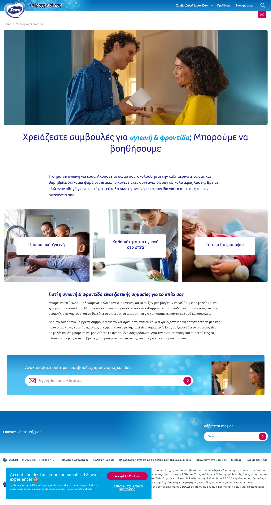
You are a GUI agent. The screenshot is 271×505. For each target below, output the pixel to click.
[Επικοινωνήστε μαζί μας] (262, 14)
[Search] (263, 5)
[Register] (262, 436)
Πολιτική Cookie (104, 460)
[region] (78, 483)
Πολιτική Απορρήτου (75, 460)
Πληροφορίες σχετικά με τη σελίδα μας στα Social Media (155, 460)
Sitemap (236, 460)
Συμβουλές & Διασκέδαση (192, 5)
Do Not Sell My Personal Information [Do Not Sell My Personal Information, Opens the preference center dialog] (127, 487)
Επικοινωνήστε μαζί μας (22, 431)
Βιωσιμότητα (244, 5)
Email (211, 436)
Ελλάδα (10, 460)
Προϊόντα (223, 5)
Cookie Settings (257, 460)
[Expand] (212, 5)
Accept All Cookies (127, 476)
